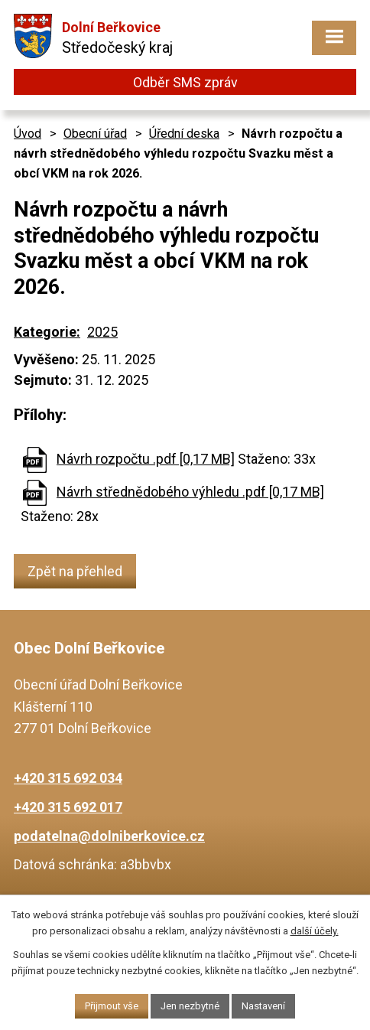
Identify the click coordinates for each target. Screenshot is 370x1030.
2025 (102, 332)
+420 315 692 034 (68, 778)
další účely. (314, 931)
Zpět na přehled (75, 571)
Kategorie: (47, 332)
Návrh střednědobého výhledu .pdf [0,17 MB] (190, 492)
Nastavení (263, 1006)
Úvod (27, 133)
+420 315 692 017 (68, 807)
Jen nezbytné (190, 1006)
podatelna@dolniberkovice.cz (109, 836)
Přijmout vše (111, 1006)
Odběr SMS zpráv (185, 82)
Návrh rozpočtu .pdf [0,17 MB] (146, 459)
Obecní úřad (95, 133)
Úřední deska (184, 133)
